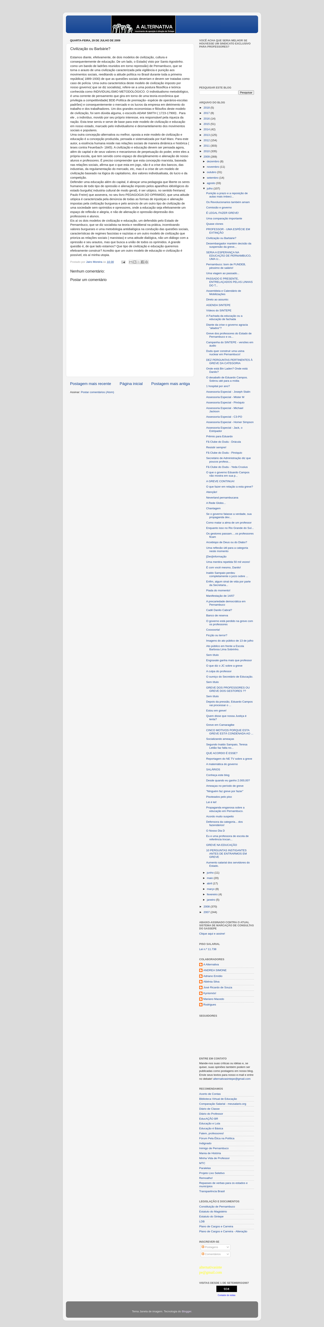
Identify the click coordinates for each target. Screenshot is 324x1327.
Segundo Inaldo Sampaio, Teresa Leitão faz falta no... (226, 746)
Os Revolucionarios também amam (228, 202)
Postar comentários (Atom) (97, 392)
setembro (213, 177)
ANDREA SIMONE (215, 970)
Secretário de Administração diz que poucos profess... (228, 460)
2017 (207, 113)
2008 (207, 906)
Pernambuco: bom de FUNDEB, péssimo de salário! (226, 266)
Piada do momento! (218, 590)
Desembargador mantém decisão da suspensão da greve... (228, 245)
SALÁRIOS (213, 769)
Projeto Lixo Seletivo (212, 1173)
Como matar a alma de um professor (229, 522)
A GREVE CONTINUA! (220, 481)
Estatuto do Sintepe (211, 1216)
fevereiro (212, 894)
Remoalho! (206, 1178)
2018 (207, 107)
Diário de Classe (209, 1108)
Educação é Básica (211, 1128)
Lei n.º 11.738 (207, 949)
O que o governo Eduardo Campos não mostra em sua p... (227, 474)
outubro (212, 172)
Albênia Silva (211, 981)
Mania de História (210, 1153)
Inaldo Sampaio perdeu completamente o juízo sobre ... (227, 574)
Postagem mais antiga (170, 383)
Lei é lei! (211, 802)
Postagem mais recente (90, 383)
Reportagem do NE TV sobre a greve (229, 758)
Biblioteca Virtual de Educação (218, 1098)
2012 (207, 140)
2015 (207, 124)
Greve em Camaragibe (220, 724)
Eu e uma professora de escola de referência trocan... (227, 837)
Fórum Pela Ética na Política (216, 1138)
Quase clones (214, 223)
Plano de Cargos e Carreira (216, 1226)
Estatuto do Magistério (213, 1211)
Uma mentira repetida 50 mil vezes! (228, 561)
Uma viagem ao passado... (222, 273)
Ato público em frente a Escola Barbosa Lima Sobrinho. (225, 647)
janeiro (211, 899)
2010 (207, 151)
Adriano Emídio (212, 976)
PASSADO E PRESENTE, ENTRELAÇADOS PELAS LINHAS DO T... (229, 282)
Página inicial (131, 383)
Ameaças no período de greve (225, 785)
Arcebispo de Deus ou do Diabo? (226, 542)
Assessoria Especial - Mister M (225, 397)
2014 (207, 129)
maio (210, 878)
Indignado (205, 1143)
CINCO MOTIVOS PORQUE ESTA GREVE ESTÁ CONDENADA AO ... (229, 732)
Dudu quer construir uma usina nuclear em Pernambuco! (225, 352)
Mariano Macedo (213, 999)
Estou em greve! (216, 710)
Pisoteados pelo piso (219, 796)
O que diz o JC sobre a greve (224, 665)
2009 (207, 156)
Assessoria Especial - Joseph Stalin (228, 391)
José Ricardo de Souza (217, 987)
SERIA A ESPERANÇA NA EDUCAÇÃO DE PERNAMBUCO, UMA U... (228, 256)
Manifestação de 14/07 (220, 595)
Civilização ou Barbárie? (221, 238)
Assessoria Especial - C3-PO (224, 416)
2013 (207, 134)
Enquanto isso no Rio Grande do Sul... (230, 528)
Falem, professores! (211, 1133)
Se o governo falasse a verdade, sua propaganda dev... (229, 515)
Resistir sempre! (216, 447)
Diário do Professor (211, 1113)
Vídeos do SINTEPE (218, 310)
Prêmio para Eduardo (219, 436)
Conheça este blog (218, 775)
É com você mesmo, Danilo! (223, 567)
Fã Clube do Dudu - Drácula (223, 441)
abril (210, 883)
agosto (211, 183)
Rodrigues (209, 1004)
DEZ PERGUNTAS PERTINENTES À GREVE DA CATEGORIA (229, 361)
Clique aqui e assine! (212, 933)
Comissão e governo (219, 207)
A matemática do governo (222, 764)
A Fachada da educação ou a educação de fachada (224, 317)
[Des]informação (216, 556)
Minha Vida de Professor (214, 1158)
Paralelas (205, 1168)
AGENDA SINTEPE (218, 305)
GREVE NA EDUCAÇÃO (221, 844)
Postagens (210, 1247)
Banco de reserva (217, 615)
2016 (207, 118)
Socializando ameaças (220, 738)
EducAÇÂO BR (208, 1118)
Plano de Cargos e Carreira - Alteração (223, 1231)
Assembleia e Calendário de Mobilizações (223, 292)
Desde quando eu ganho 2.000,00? (228, 780)
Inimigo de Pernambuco (214, 1148)
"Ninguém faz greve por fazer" (224, 791)
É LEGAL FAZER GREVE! (222, 212)
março (211, 889)
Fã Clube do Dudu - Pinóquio (224, 452)
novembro (213, 166)
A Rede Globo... (216, 502)
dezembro (213, 161)
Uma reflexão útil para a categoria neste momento (227, 549)
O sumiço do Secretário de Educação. (229, 676)
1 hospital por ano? (218, 386)
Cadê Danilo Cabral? (219, 610)
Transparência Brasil (212, 1191)
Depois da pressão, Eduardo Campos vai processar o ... (229, 703)
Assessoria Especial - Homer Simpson (230, 422)
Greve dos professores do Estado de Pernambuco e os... (229, 335)
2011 (207, 145)
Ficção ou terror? (216, 635)
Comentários (211, 1254)
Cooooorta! (213, 629)
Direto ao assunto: (217, 299)
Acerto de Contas (210, 1093)
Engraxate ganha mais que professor (229, 660)
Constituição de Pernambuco (217, 1206)
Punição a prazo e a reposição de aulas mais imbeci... (227, 195)
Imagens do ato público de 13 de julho (229, 640)
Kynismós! (209, 993)
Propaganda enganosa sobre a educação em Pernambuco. (225, 809)
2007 (207, 912)
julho (210, 188)
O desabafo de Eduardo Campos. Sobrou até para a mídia (227, 379)
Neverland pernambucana (222, 497)
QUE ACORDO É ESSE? (222, 753)
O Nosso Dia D (215, 830)
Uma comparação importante (224, 218)
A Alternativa (211, 964)
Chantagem (213, 508)
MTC (202, 1163)
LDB (202, 1221)
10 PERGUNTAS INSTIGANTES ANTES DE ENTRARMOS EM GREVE (226, 853)
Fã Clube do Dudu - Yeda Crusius (227, 467)
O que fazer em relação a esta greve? (229, 486)
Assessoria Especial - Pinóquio (225, 402)
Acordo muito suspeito (220, 816)
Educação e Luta (209, 1123)
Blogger (186, 1311)
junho (210, 872)
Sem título (212, 654)
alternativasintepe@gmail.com (232, 1078)
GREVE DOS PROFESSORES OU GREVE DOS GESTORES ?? (228, 689)
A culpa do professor (219, 671)
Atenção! (211, 492)
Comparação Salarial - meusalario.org (222, 1103)
